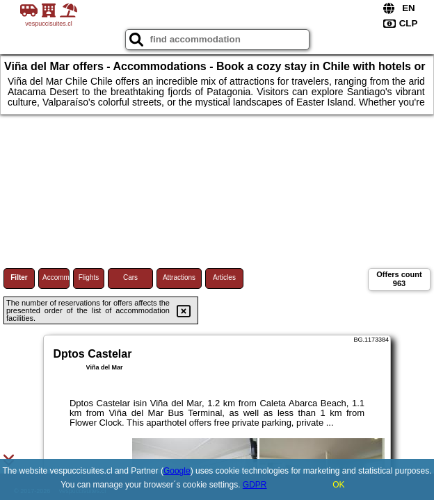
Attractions (179, 277)
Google (177, 471)
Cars (130, 277)
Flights (89, 277)
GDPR (255, 485)
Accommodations (56, 277)
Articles (224, 277)
